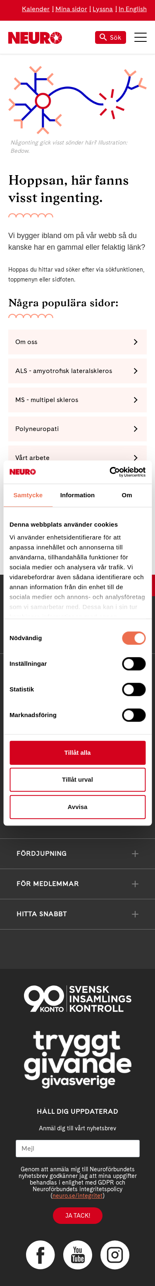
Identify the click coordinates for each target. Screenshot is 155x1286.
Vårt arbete (32, 458)
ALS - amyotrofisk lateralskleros (63, 371)
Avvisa (78, 806)
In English (133, 9)
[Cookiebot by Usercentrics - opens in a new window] (110, 472)
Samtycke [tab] (28, 495)
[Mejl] (78, 1148)
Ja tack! (77, 1215)
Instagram (114, 1254)
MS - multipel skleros (46, 400)
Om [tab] (127, 495)
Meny (140, 37)
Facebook (40, 1254)
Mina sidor (71, 9)
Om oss (26, 342)
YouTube (77, 1254)
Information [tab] (77, 495)
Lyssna (103, 9)
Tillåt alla (77, 752)
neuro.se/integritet (77, 1195)
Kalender (36, 9)
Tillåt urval (77, 779)
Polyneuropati (37, 429)
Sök (111, 37)
